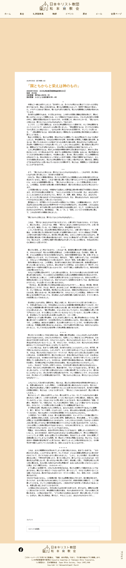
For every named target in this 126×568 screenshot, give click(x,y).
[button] (122, 555)
